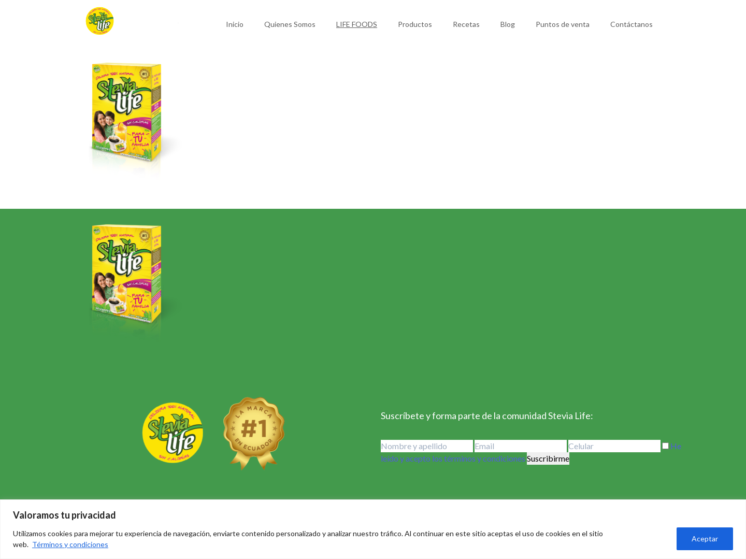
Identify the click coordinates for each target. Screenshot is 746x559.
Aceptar (705, 538)
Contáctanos (631, 24)
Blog (507, 24)
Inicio (234, 24)
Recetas (466, 24)
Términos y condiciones (70, 544)
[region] (373, 529)
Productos (415, 24)
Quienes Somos (289, 24)
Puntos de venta (563, 24)
